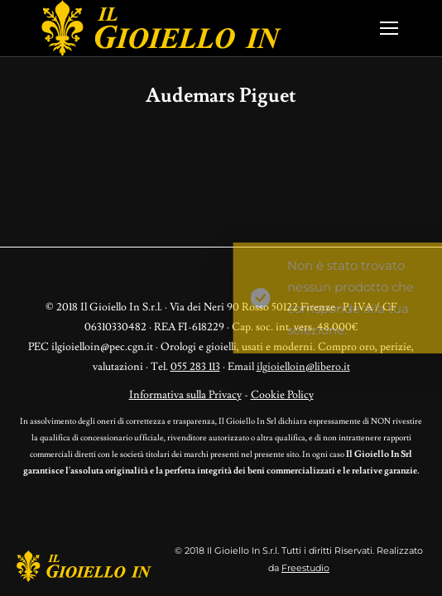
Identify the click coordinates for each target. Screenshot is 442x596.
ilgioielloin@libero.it (303, 366)
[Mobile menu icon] (389, 28)
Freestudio (305, 568)
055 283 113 (195, 366)
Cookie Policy (282, 394)
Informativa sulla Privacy (185, 394)
